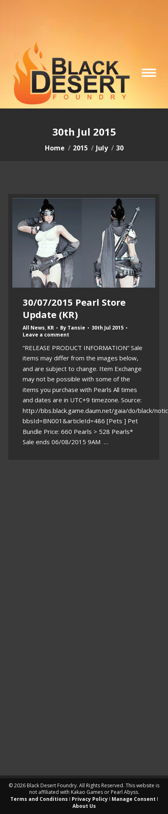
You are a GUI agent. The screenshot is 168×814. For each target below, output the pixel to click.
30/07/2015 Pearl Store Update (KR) (74, 308)
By (72, 328)
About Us (84, 805)
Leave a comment (46, 335)
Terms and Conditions (39, 799)
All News (34, 327)
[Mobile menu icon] (149, 73)
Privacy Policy (90, 799)
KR (50, 327)
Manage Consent (134, 799)
